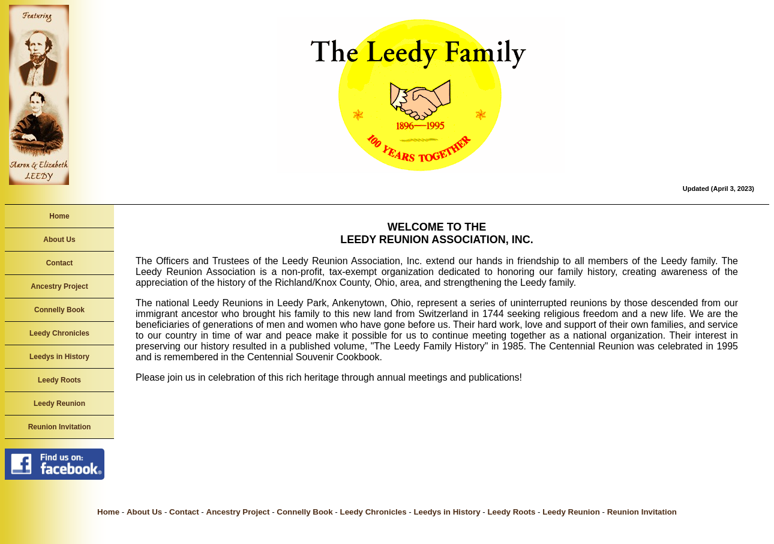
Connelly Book (59, 310)
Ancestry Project (59, 286)
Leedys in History (59, 356)
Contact (59, 263)
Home (59, 216)
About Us (59, 239)
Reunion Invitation (59, 427)
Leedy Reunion (59, 403)
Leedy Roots (59, 380)
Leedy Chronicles (59, 333)
